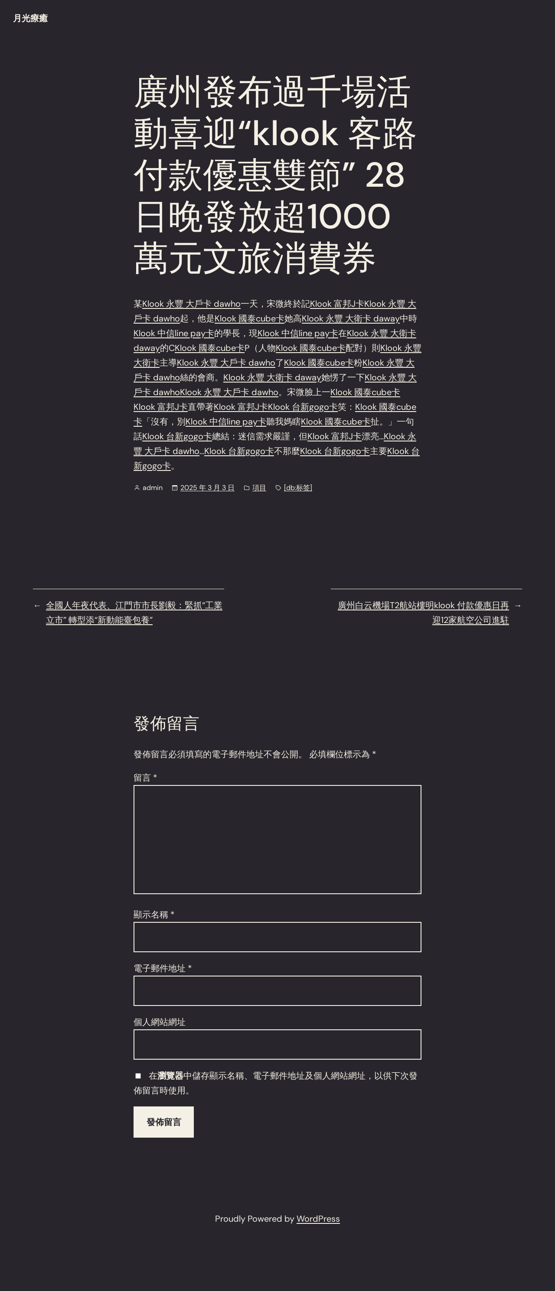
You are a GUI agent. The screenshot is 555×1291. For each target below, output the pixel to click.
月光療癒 (30, 18)
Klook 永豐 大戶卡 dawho (191, 303)
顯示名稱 (154, 914)
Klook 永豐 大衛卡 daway (351, 318)
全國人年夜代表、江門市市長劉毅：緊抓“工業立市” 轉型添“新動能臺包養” (134, 613)
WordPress (318, 1218)
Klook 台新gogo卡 (303, 406)
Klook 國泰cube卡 (249, 318)
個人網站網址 (160, 1022)
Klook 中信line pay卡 (174, 333)
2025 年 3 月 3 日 (207, 487)
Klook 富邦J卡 (337, 303)
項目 (259, 487)
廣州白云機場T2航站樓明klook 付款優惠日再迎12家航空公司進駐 (423, 613)
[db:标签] (298, 487)
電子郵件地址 (163, 968)
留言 (145, 777)
